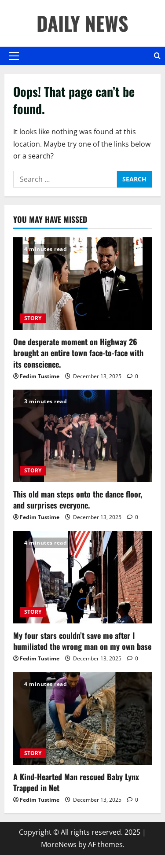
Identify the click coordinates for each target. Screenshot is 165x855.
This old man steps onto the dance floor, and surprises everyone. (77, 499)
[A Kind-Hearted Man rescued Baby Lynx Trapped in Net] (82, 718)
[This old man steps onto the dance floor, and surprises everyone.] (82, 436)
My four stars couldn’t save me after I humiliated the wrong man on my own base (82, 641)
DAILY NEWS (82, 23)
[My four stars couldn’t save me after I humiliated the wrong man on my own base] (82, 577)
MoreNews (59, 844)
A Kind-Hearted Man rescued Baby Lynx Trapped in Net (76, 782)
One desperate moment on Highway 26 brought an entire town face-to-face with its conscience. (78, 352)
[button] (13, 56)
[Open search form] (157, 56)
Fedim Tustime (39, 376)
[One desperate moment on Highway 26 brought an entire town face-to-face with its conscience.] (82, 283)
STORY (32, 318)
